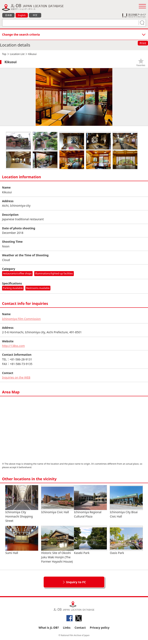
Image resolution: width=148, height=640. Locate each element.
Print (143, 43)
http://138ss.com (13, 346)
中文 (35, 15)
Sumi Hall (21, 540)
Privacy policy (99, 628)
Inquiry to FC (76, 582)
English (21, 15)
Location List (17, 54)
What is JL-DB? (49, 628)
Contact (80, 628)
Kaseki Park (90, 540)
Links (67, 628)
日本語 (8, 15)
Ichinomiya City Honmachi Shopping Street (21, 504)
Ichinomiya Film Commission (21, 319)
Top (4, 54)
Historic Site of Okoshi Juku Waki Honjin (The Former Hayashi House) (57, 544)
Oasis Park (126, 540)
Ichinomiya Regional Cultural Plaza (90, 501)
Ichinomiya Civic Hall (57, 499)
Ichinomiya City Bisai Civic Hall (126, 501)
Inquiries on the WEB (16, 377)
